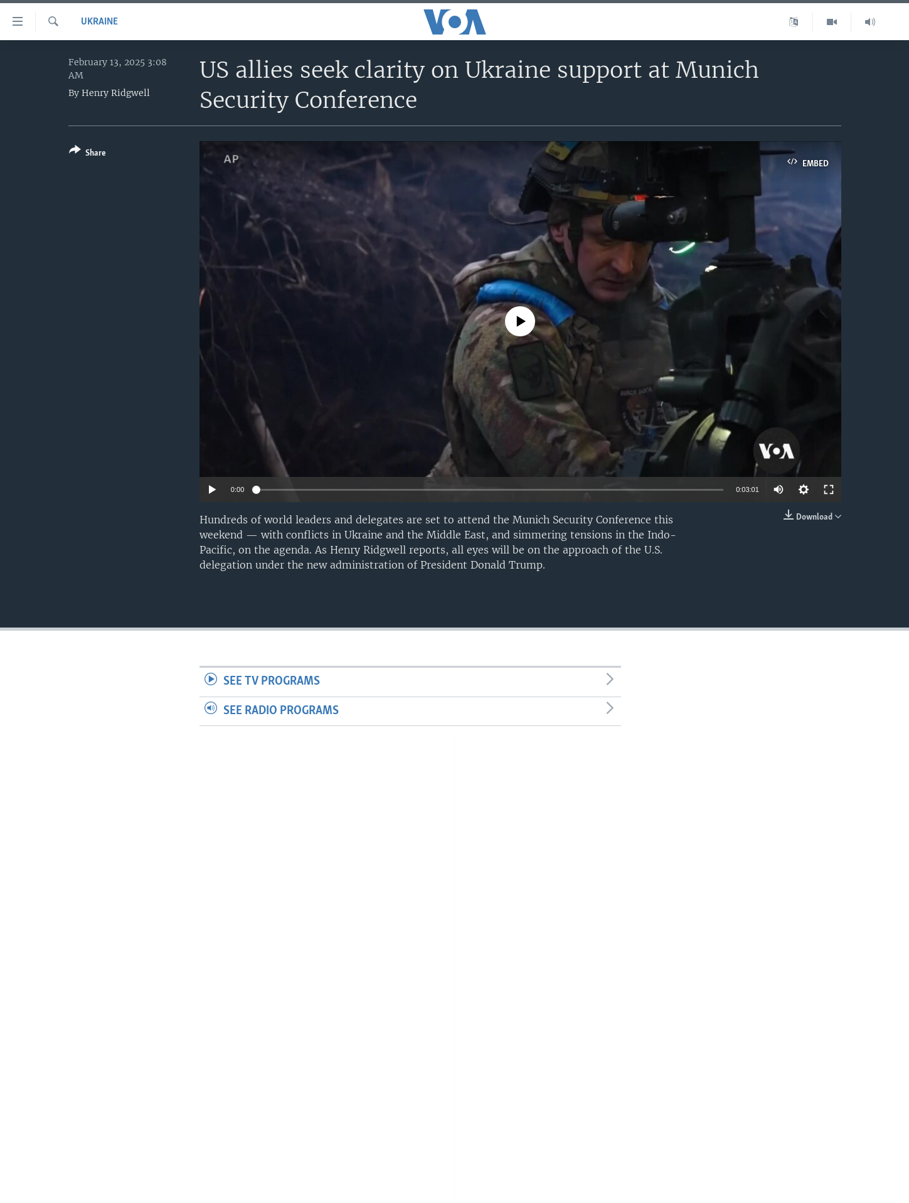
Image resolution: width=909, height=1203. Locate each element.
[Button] (87, 154)
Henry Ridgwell (116, 93)
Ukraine (99, 22)
